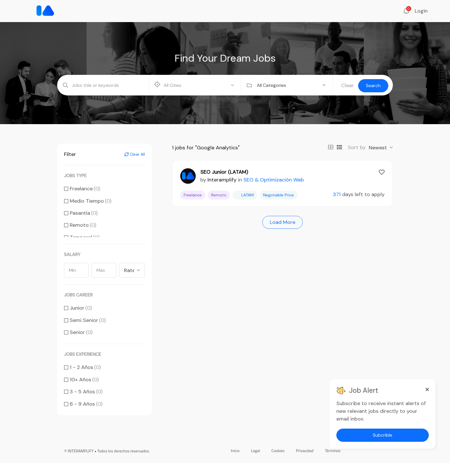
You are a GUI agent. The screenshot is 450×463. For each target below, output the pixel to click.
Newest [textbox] (378, 147)
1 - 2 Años (85, 367)
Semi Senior (88, 320)
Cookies (278, 451)
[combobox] (291, 85)
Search (373, 86)
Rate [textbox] (129, 270)
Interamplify (221, 179)
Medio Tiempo (90, 201)
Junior (81, 307)
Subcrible (382, 435)
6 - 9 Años (86, 404)
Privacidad (304, 451)
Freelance (85, 188)
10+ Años (84, 379)
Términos (332, 451)
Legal (255, 451)
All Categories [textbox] (271, 85)
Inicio (235, 451)
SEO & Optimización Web (273, 179)
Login (421, 10)
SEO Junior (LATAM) (224, 172)
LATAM (245, 195)
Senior (81, 332)
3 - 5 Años (86, 391)
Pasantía (84, 213)
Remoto (83, 225)
